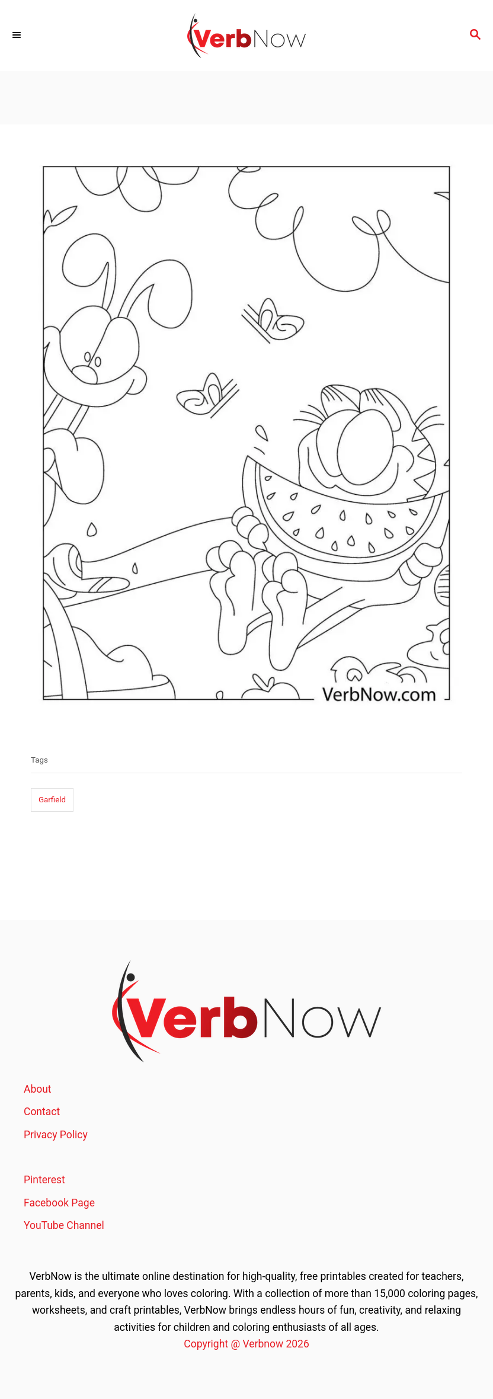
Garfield (52, 799)
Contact (42, 1112)
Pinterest (44, 1180)
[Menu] (18, 36)
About (38, 1089)
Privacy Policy (56, 1135)
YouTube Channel (64, 1225)
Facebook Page (59, 1203)
